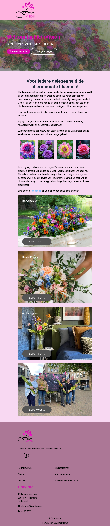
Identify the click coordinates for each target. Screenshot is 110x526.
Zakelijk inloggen (43, 51)
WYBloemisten (61, 523)
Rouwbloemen (25, 468)
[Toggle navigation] (91, 10)
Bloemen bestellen (18, 51)
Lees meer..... (37, 241)
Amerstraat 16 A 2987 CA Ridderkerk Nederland (27, 498)
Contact (22, 474)
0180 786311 (26, 511)
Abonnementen (62, 474)
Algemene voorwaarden (66, 480)
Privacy (21, 480)
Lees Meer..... (37, 409)
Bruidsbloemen (62, 468)
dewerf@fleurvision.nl (30, 506)
